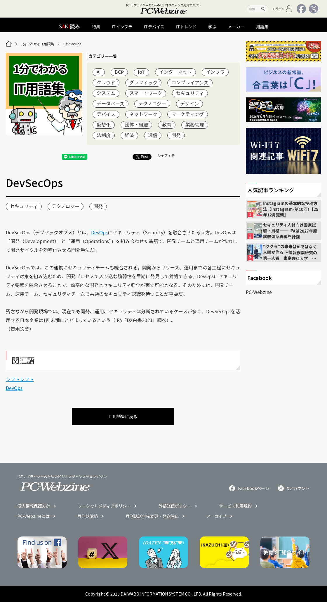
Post (142, 157)
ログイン (282, 8)
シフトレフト (20, 379)
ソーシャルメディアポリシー (104, 506)
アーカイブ (216, 516)
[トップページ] (8, 43)
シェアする (166, 155)
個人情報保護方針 (34, 506)
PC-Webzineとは (34, 516)
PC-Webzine (259, 291)
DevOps (99, 232)
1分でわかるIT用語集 (37, 43)
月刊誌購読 (87, 516)
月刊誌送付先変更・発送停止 (152, 516)
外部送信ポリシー (175, 506)
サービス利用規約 (235, 506)
